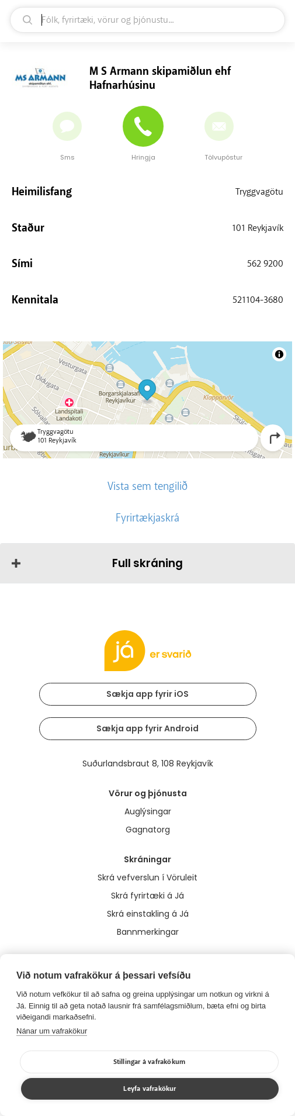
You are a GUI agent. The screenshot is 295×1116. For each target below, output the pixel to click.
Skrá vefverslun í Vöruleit (147, 877)
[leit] (147, 20)
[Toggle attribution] (279, 354)
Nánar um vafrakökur (51, 1031)
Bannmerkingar (148, 932)
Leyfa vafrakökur (149, 1088)
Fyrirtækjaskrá (147, 518)
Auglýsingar (147, 811)
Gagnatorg (148, 829)
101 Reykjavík (257, 228)
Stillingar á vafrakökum (149, 1062)
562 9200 (265, 264)
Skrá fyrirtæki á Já (147, 895)
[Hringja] (143, 126)
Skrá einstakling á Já (148, 914)
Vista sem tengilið (147, 486)
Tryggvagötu (259, 192)
